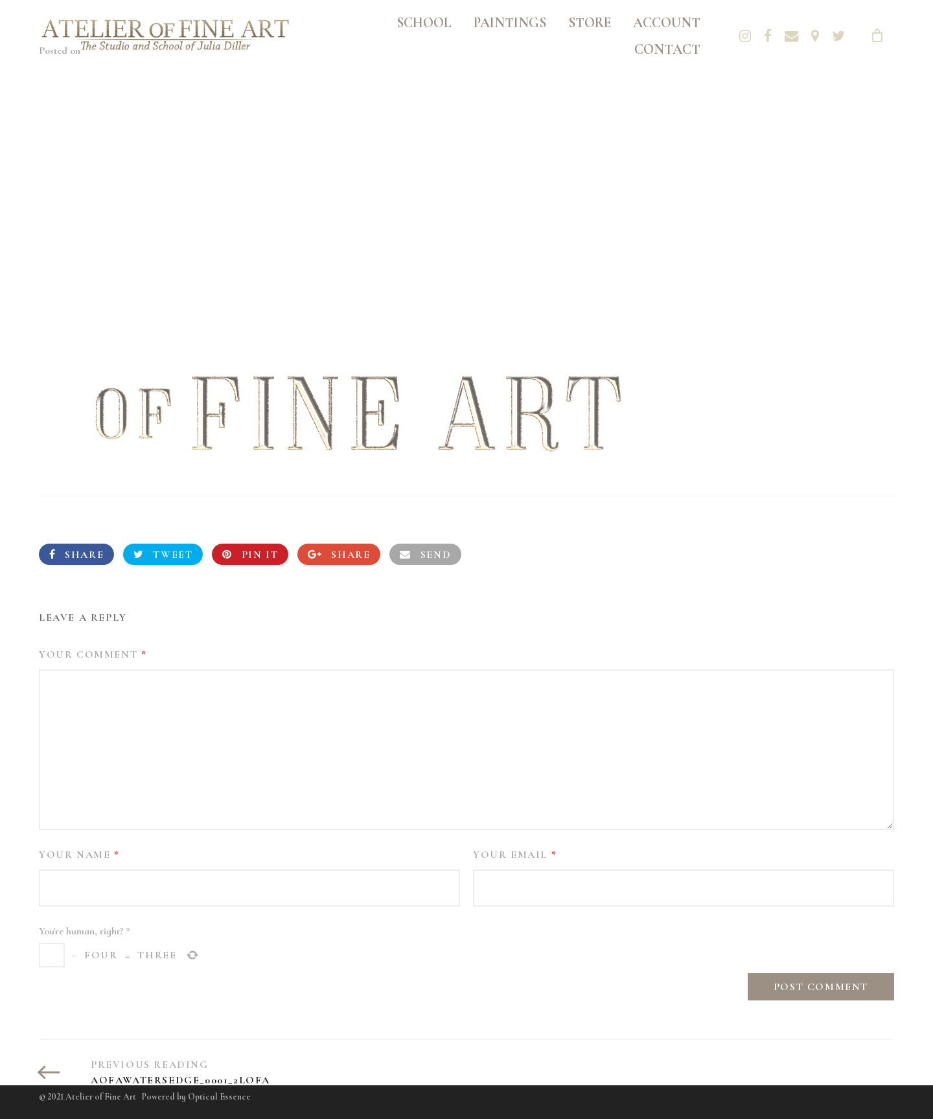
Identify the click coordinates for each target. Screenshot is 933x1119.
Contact (667, 49)
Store (589, 22)
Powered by (196, 1096)
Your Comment (92, 654)
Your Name (79, 854)
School (424, 22)
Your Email (515, 854)
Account (666, 22)
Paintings (510, 22)
